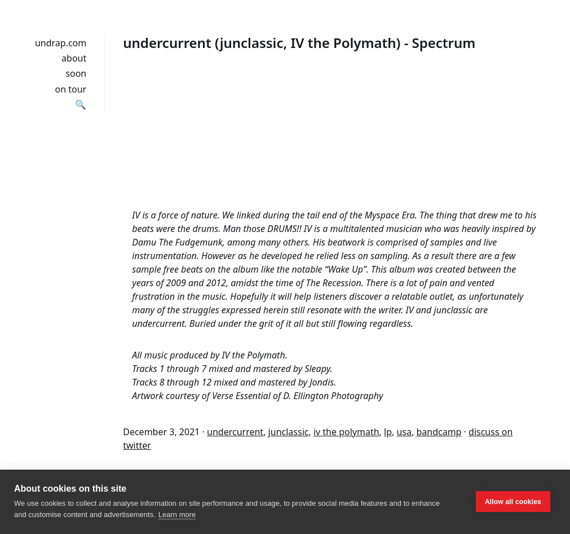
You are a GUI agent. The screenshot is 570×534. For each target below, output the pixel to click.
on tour (71, 89)
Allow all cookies (513, 502)
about (73, 58)
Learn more (177, 514)
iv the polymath (346, 432)
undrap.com (60, 43)
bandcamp (438, 432)
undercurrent (235, 432)
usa (404, 432)
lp (388, 432)
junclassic (288, 432)
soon (75, 73)
